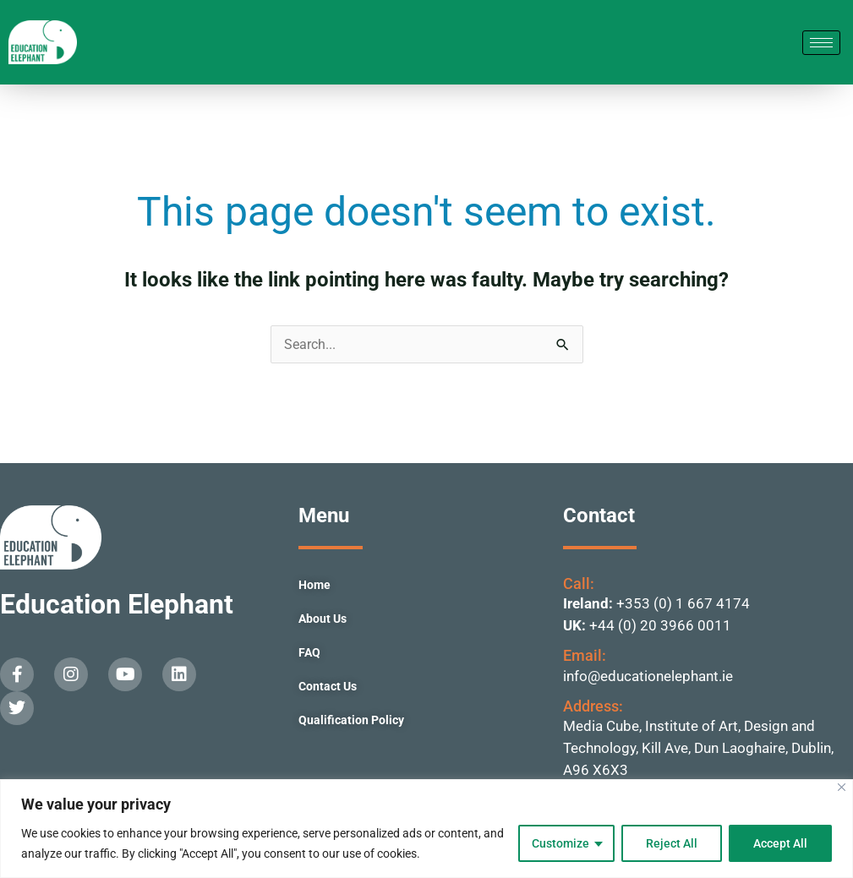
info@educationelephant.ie (648, 676)
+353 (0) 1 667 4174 (683, 603)
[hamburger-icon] (821, 42)
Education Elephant (116, 604)
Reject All (671, 843)
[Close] (841, 787)
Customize (560, 843)
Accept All (780, 843)
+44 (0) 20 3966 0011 (660, 625)
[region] (426, 828)
